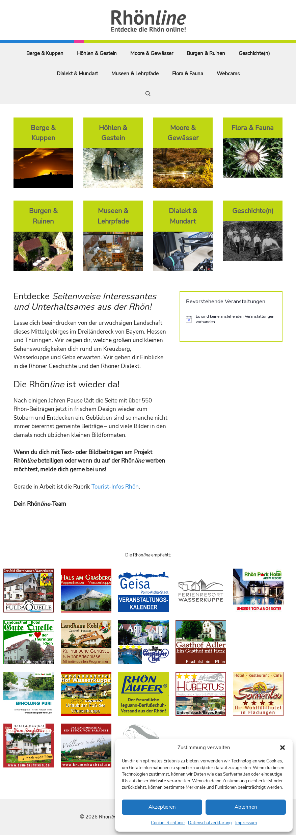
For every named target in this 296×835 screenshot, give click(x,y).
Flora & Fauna (187, 73)
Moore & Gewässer (151, 53)
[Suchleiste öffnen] (148, 94)
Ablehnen (246, 807)
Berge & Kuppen (44, 53)
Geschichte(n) (254, 53)
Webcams (228, 73)
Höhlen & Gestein (97, 53)
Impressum (246, 823)
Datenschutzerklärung (210, 823)
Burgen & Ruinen (206, 53)
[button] (282, 747)
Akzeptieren (162, 807)
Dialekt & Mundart (77, 73)
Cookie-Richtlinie (168, 823)
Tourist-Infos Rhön (115, 487)
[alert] (231, 319)
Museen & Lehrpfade (135, 73)
